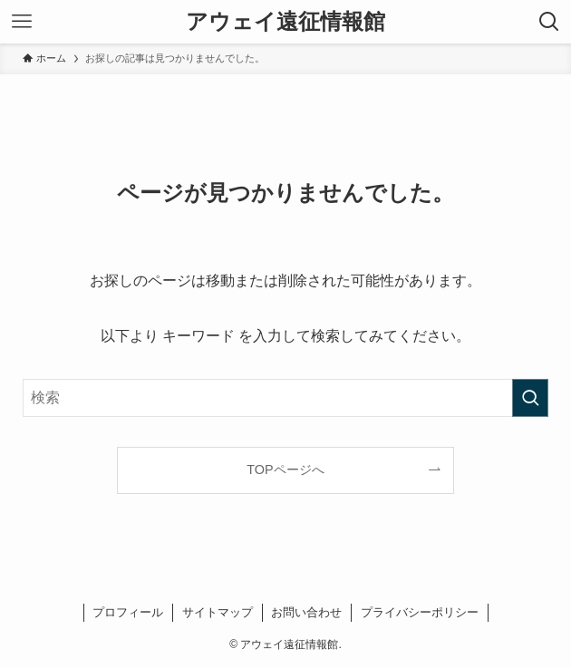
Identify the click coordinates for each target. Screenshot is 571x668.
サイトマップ (217, 612)
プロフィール (127, 612)
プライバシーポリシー (420, 612)
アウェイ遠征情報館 (285, 22)
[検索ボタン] (549, 22)
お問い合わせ (306, 612)
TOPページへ (285, 469)
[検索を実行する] (530, 398)
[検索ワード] (285, 398)
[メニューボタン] (22, 22)
